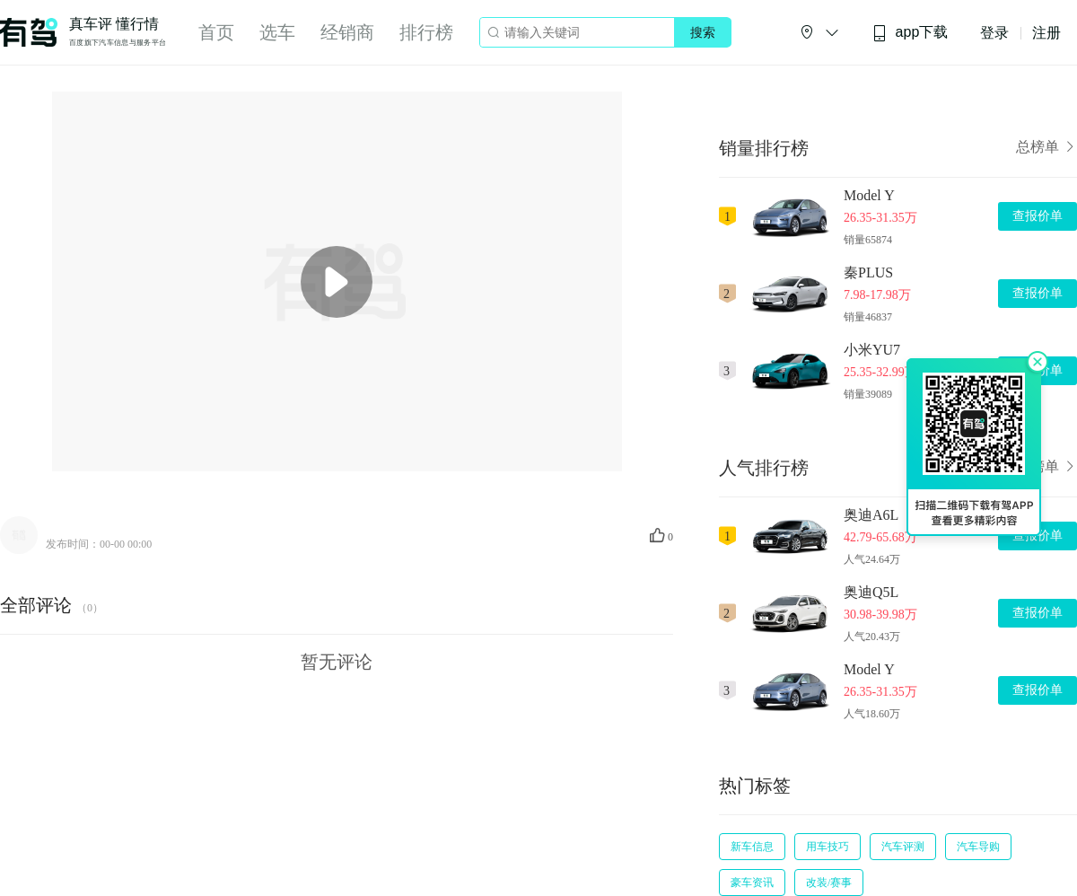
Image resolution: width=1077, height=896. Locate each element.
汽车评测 (902, 846)
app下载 (910, 32)
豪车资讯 (752, 882)
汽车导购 (978, 846)
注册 (1046, 32)
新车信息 (752, 846)
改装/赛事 (829, 882)
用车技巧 (827, 846)
